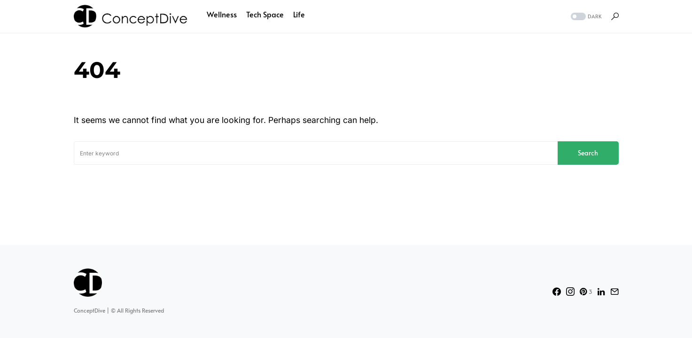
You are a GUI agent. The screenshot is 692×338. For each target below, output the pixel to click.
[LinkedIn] (601, 291)
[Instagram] (570, 291)
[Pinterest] (586, 291)
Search (588, 152)
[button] (585, 17)
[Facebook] (556, 291)
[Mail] (614, 291)
